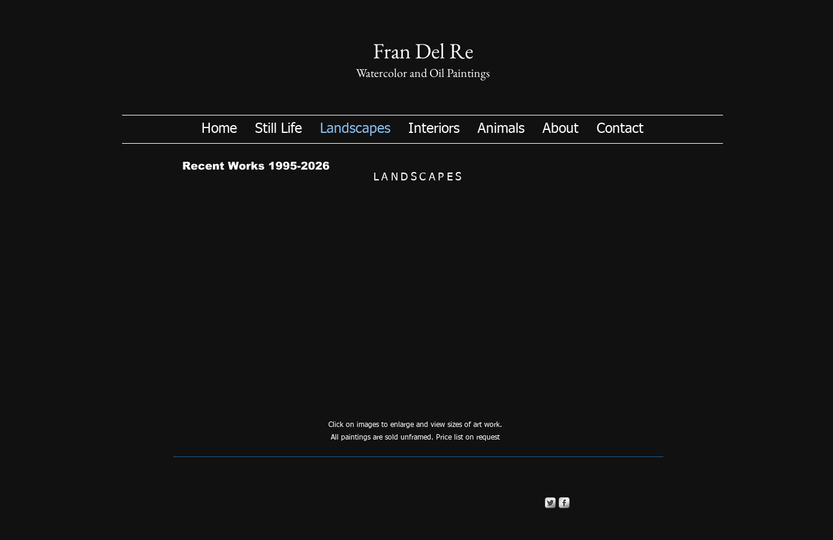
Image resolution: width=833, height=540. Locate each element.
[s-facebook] (564, 502)
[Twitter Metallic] (550, 502)
